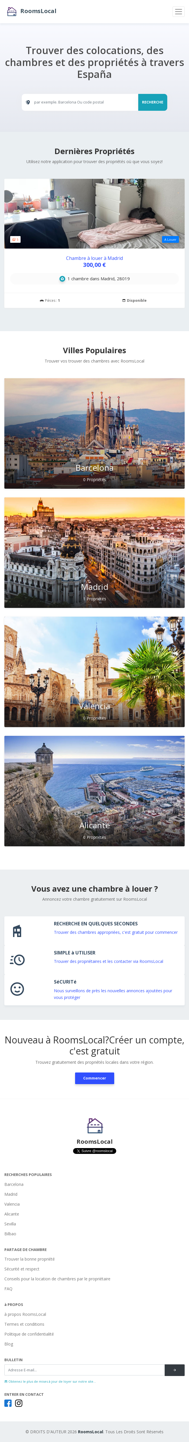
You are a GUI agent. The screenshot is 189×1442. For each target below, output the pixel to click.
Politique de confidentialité (29, 1334)
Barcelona (13, 1184)
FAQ (8, 1288)
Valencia (12, 1204)
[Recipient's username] (84, 1369)
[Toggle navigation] (178, 11)
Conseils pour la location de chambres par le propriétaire (57, 1279)
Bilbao (10, 1233)
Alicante (11, 1214)
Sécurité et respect (21, 1269)
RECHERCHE (152, 102)
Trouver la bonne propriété (29, 1259)
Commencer (94, 1078)
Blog (8, 1344)
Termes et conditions (24, 1324)
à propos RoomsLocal (25, 1314)
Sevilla (10, 1224)
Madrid (10, 1194)
